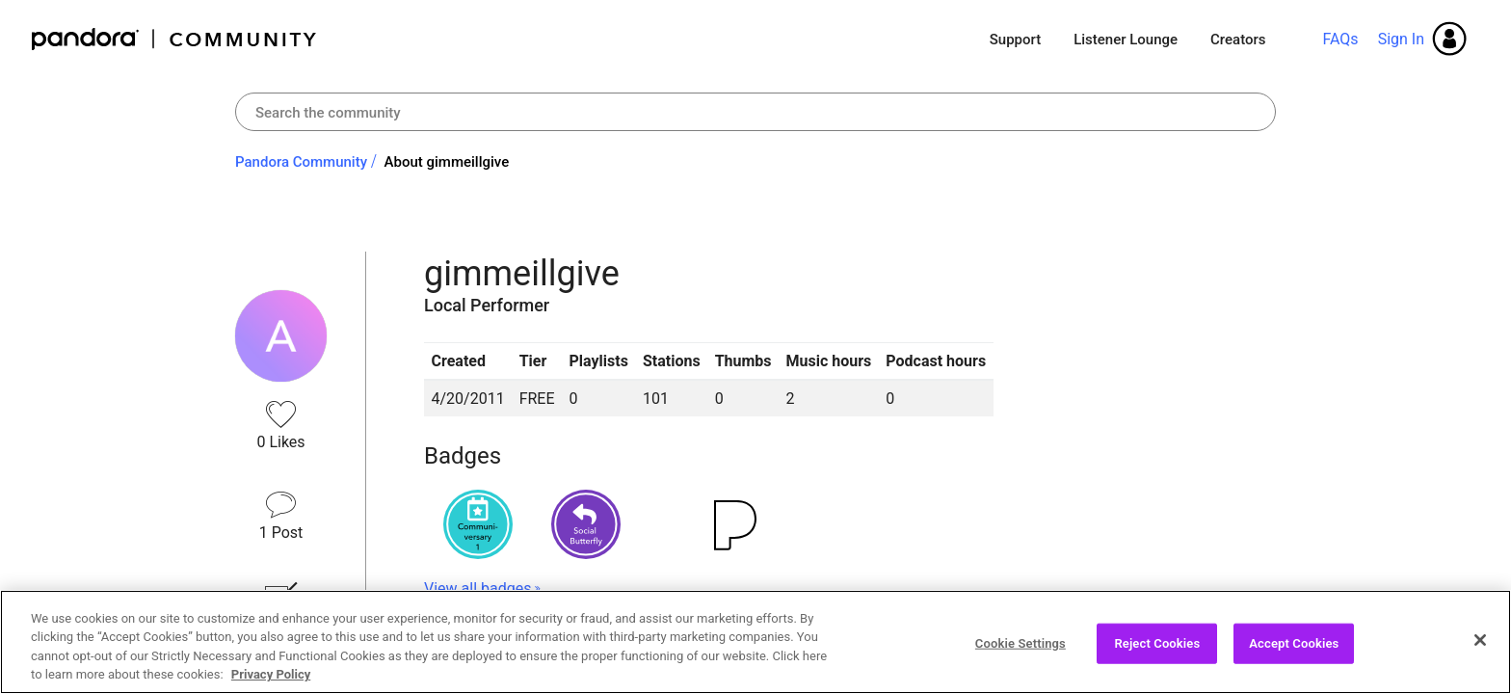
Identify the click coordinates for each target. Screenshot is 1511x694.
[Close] (1480, 640)
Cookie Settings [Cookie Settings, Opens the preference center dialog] (1020, 643)
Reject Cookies (1157, 643)
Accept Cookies (1294, 643)
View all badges (477, 588)
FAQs (1340, 39)
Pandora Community (175, 39)
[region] (755, 642)
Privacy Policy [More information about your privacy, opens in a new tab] (270, 674)
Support (1015, 39)
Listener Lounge (1126, 39)
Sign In (1401, 39)
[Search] (755, 112)
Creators (1237, 39)
